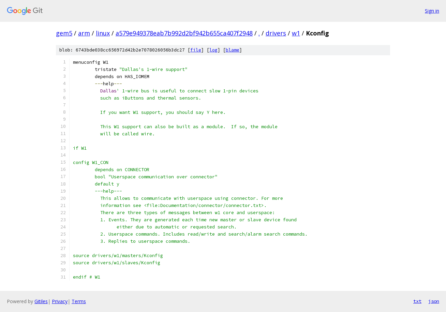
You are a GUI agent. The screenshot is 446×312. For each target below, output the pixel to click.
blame (232, 50)
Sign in (432, 11)
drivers (276, 33)
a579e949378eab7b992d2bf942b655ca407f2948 (184, 33)
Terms (79, 301)
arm (84, 33)
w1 (296, 33)
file (195, 50)
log (213, 50)
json (433, 301)
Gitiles (41, 301)
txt (417, 301)
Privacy (60, 301)
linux (103, 33)
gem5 (64, 33)
